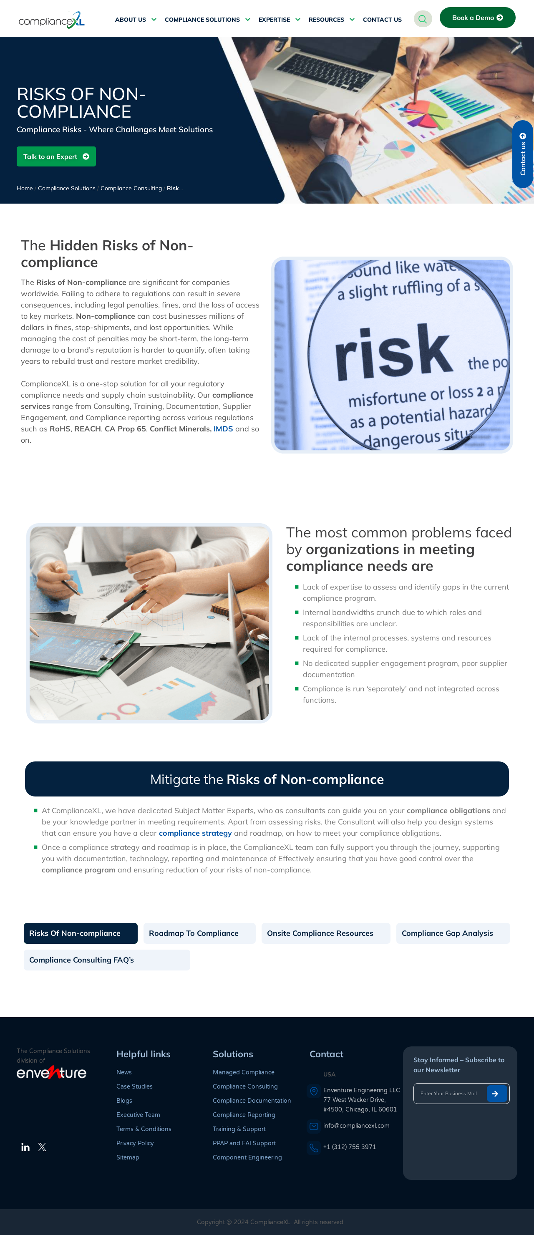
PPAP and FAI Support (244, 1143)
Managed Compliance (244, 1072)
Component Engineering (247, 1157)
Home (25, 188)
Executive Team (138, 1115)
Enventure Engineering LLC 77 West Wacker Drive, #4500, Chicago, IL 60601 (361, 1100)
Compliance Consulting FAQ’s (81, 960)
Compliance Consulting (131, 188)
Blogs (124, 1100)
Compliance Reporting (244, 1115)
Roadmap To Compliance (194, 933)
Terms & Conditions (143, 1129)
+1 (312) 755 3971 (349, 1147)
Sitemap (127, 1157)
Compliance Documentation (252, 1100)
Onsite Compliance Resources (320, 933)
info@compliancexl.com (356, 1125)
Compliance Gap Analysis (447, 933)
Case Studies (134, 1086)
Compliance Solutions (67, 188)
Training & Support (239, 1129)
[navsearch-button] (423, 18)
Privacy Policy (135, 1143)
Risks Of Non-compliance (75, 933)
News (124, 1072)
